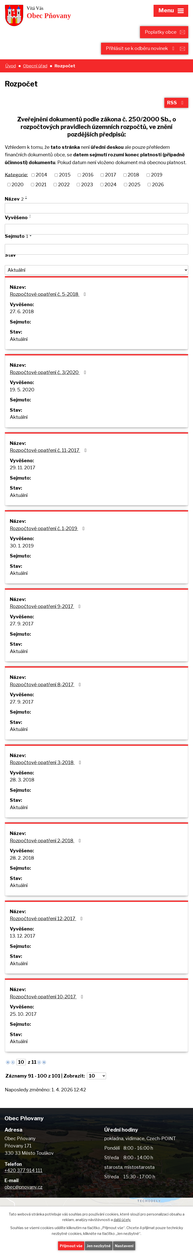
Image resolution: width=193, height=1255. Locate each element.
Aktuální (19, 339)
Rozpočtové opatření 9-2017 (46, 606)
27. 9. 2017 (21, 624)
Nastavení (124, 1246)
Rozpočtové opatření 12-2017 (47, 918)
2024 (111, 185)
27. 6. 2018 (22, 311)
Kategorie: (16, 174)
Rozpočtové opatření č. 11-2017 (49, 450)
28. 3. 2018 (22, 780)
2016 (87, 175)
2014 (41, 175)
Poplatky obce (160, 32)
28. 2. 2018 (22, 858)
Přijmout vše (71, 1246)
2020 (18, 185)
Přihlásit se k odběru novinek (141, 48)
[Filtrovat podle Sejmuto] (96, 249)
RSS (176, 103)
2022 (64, 185)
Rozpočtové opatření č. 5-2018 (49, 294)
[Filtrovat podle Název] (96, 208)
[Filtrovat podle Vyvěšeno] (96, 229)
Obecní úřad (35, 65)
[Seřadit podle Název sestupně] (26, 199)
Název (14, 199)
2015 (65, 175)
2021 (40, 185)
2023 (87, 185)
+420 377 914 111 (23, 1170)
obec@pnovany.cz (23, 1187)
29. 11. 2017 (22, 468)
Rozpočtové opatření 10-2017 (47, 997)
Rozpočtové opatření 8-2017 (46, 684)
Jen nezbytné (99, 1246)
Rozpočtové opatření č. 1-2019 (48, 528)
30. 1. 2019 (22, 546)
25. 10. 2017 (23, 1014)
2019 (156, 175)
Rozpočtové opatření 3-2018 (46, 762)
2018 (133, 175)
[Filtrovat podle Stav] (96, 270)
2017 (110, 175)
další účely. (122, 1220)
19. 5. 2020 (22, 390)
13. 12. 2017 (22, 936)
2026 (158, 185)
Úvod (10, 65)
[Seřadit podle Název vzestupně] (26, 197)
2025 (134, 185)
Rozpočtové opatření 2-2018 (46, 841)
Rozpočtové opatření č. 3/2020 (49, 372)
